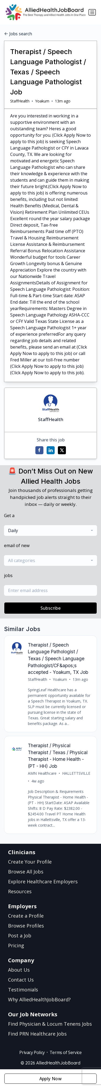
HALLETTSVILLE (76, 773)
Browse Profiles (26, 925)
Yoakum (42, 101)
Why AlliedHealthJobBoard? (39, 999)
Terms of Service (66, 1052)
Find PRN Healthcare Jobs (37, 1033)
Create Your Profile (30, 861)
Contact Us (21, 979)
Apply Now (50, 1079)
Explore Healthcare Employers (43, 881)
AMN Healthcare (42, 773)
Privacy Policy (31, 1052)
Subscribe (50, 608)
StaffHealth (19, 101)
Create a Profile (26, 916)
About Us (19, 970)
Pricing (16, 945)
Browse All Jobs (25, 871)
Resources (20, 891)
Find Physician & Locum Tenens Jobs (50, 1024)
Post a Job (19, 935)
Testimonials (23, 989)
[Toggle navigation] (92, 12)
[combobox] (50, 530)
